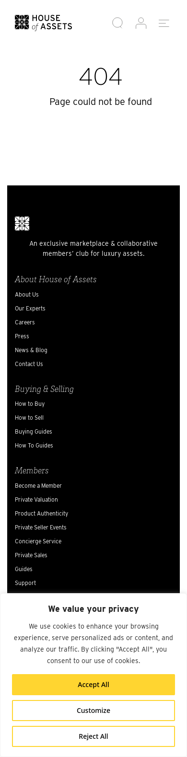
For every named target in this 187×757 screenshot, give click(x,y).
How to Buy (30, 403)
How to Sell (29, 417)
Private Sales (31, 555)
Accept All (93, 684)
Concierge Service (38, 541)
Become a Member (38, 485)
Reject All (93, 736)
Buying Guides (33, 431)
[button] (117, 23)
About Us (27, 294)
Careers (25, 322)
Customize (93, 710)
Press (22, 336)
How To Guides (34, 445)
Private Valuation (36, 499)
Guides (24, 569)
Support (25, 582)
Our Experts (30, 308)
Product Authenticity (41, 513)
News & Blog (31, 350)
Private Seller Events (41, 527)
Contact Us (29, 363)
